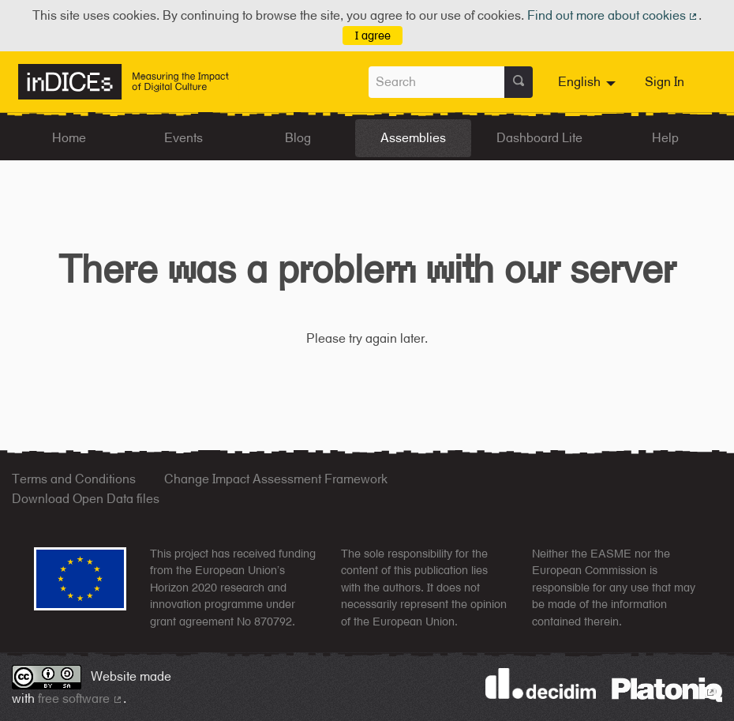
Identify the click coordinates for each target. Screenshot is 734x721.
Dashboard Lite (539, 137)
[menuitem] (589, 82)
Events (183, 137)
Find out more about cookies (613, 15)
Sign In (664, 81)
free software (80, 698)
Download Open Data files (85, 498)
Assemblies (413, 137)
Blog (298, 137)
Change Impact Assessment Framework (276, 478)
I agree (373, 35)
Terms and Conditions (74, 478)
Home (69, 137)
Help (665, 137)
